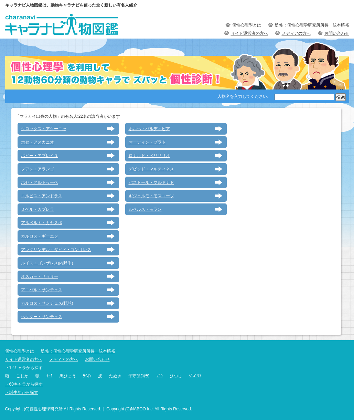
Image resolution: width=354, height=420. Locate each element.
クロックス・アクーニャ (43, 128)
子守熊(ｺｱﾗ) (139, 376)
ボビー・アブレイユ (39, 155)
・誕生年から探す (21, 392)
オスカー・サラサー (39, 276)
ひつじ (176, 376)
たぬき (115, 376)
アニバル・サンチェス (41, 289)
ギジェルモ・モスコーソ (151, 195)
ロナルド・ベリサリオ (149, 155)
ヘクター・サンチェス (41, 316)
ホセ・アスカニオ (37, 142)
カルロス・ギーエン (39, 236)
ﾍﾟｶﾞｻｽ (195, 376)
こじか (22, 376)
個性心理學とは (246, 25)
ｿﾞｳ (160, 376)
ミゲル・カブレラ (37, 209)
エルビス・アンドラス (41, 195)
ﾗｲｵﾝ (87, 376)
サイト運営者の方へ (249, 33)
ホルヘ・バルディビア (149, 128)
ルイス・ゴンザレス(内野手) (47, 263)
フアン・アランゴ (37, 169)
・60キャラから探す (24, 384)
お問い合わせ (336, 33)
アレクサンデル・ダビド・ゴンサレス (56, 249)
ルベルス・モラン (145, 209)
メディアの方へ (296, 33)
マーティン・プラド (147, 142)
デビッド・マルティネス (151, 169)
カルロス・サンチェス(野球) (47, 303)
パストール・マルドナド (151, 182)
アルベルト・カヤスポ (41, 222)
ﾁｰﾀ (49, 376)
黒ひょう (68, 376)
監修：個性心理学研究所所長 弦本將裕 (312, 25)
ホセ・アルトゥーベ (39, 182)
